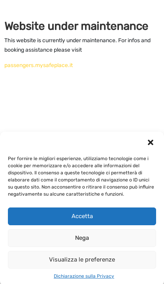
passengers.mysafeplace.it (38, 65)
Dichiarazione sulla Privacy (84, 278)
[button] (151, 144)
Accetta (82, 218)
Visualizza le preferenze (82, 261)
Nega (82, 239)
